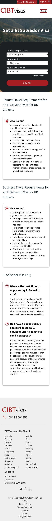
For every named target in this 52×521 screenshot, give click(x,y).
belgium (8, 439)
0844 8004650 (10, 476)
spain (28, 461)
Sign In (43, 1)
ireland (28, 451)
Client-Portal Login (25, 1)
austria (29, 436)
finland (29, 445)
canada (8, 442)
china (28, 442)
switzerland (31, 464)
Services (25, 510)
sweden (8, 464)
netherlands (10, 458)
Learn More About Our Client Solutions (25, 498)
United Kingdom (12, 467)
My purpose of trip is (16, 67)
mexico (29, 454)
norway (29, 458)
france (8, 448)
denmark (8, 445)
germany (29, 448)
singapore (9, 461)
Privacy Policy (25, 504)
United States (32, 467)
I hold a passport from (17, 50)
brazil (28, 439)
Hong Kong (9, 451)
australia (8, 436)
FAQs (25, 501)
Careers (25, 513)
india (7, 454)
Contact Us (9, 479)
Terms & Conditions (25, 507)
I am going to (13, 59)
